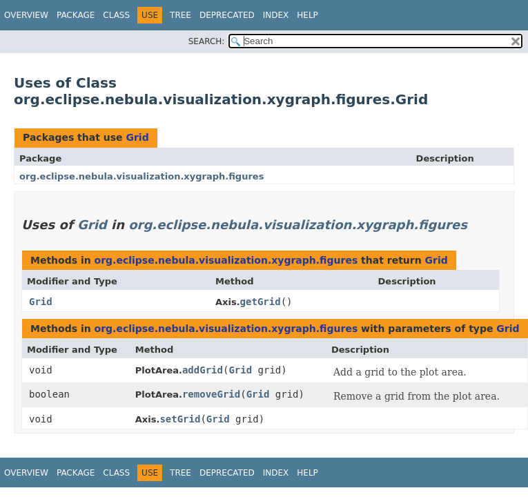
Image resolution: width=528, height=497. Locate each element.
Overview (26, 15)
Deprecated (227, 15)
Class (116, 15)
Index (276, 15)
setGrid (179, 419)
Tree (180, 15)
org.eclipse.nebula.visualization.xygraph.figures (141, 176)
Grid (137, 137)
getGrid (260, 301)
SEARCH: (206, 41)
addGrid (202, 370)
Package (76, 15)
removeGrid (211, 394)
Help (307, 15)
